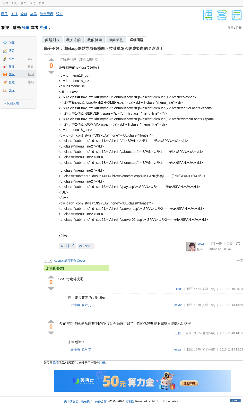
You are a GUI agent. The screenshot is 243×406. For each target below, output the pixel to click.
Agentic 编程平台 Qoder (69, 260)
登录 (25, 28)
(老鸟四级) (208, 333)
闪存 (12, 42)
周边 (32, 3)
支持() (75, 305)
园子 (4, 14)
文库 (12, 90)
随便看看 (46, 14)
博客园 (129, 401)
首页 (5, 3)
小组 (12, 59)
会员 (23, 3)
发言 (31, 59)
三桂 (178, 333)
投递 (31, 66)
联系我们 (87, 401)
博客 (12, 50)
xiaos (178, 289)
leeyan (201, 243)
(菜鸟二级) (208, 289)
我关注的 (73, 40)
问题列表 (52, 40)
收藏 (12, 82)
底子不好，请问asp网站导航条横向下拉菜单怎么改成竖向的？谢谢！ (103, 48)
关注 (14, 14)
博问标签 (116, 40)
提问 (31, 74)
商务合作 (101, 401)
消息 (59, 14)
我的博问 (94, 40)
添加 (31, 82)
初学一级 (216, 243)
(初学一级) (208, 305)
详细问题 (136, 40)
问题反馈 (13, 103)
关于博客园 (71, 401)
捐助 (41, 3)
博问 (12, 74)
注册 (43, 28)
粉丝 (23, 14)
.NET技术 (67, 246)
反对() (86, 305)
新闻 (14, 3)
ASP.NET (86, 246)
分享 (240, 260)
